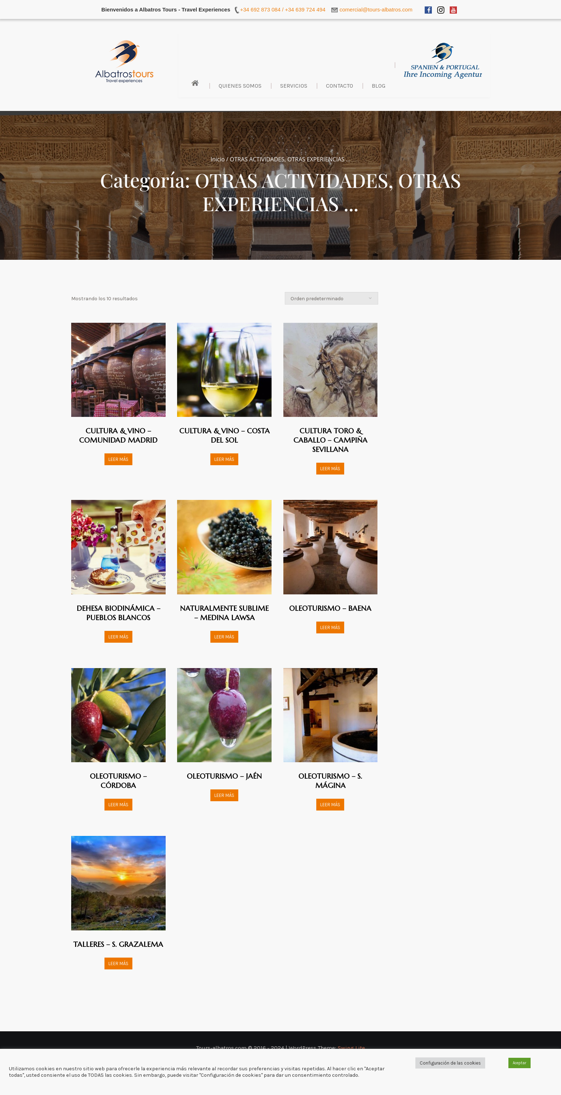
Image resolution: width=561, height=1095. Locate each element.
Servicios (293, 85)
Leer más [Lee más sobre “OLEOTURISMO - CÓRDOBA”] (118, 804)
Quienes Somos (240, 85)
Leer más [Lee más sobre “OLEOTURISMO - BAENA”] (330, 627)
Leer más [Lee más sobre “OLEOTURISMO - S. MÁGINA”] (330, 804)
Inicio (217, 159)
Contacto (339, 85)
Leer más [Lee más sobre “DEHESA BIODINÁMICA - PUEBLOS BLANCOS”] (118, 636)
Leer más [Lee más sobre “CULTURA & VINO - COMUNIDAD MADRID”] (118, 459)
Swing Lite (351, 1048)
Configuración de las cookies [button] (450, 1063)
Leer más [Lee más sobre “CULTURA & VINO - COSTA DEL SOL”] (224, 459)
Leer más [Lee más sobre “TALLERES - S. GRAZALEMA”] (118, 963)
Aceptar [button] (519, 1063)
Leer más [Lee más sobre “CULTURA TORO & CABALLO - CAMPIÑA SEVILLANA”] (330, 468)
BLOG (378, 85)
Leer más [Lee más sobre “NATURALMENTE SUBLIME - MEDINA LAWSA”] (224, 636)
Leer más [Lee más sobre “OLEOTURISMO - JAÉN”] (224, 795)
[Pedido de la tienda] (331, 298)
